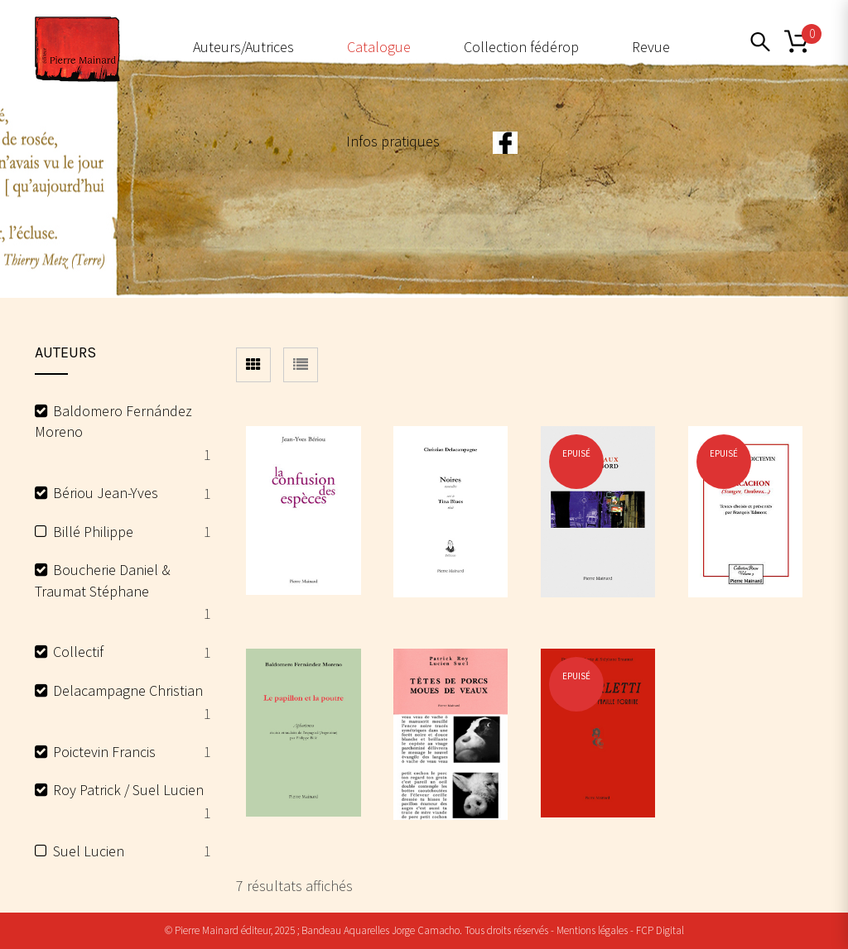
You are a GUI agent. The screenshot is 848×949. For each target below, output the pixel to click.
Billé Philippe (93, 531)
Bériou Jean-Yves (105, 492)
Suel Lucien (88, 850)
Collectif (78, 651)
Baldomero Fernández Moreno (113, 421)
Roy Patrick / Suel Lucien (128, 789)
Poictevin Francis (104, 751)
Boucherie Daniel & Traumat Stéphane (103, 580)
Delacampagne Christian (128, 690)
